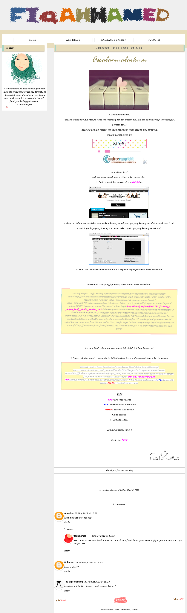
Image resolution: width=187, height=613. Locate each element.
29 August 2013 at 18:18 (97, 582)
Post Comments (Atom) (126, 610)
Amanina (68, 513)
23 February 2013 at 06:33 (89, 562)
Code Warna (119, 414)
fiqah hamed (112, 490)
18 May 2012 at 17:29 (86, 513)
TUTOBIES (154, 40)
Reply (67, 522)
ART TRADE (73, 40)
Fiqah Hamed (20, 8)
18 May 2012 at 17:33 (103, 536)
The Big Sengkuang (73, 581)
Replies (70, 529)
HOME (32, 40)
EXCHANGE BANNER (113, 40)
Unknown (69, 562)
